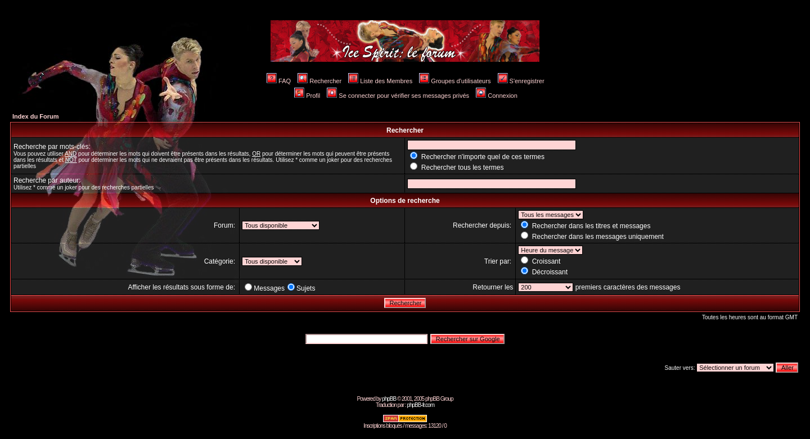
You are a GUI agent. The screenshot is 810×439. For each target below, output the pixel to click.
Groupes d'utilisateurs (454, 81)
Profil (307, 95)
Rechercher (319, 81)
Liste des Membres (380, 81)
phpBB (389, 399)
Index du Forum (35, 116)
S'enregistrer (521, 81)
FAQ (279, 81)
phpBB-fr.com (420, 405)
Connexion (497, 95)
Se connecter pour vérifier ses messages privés (398, 95)
